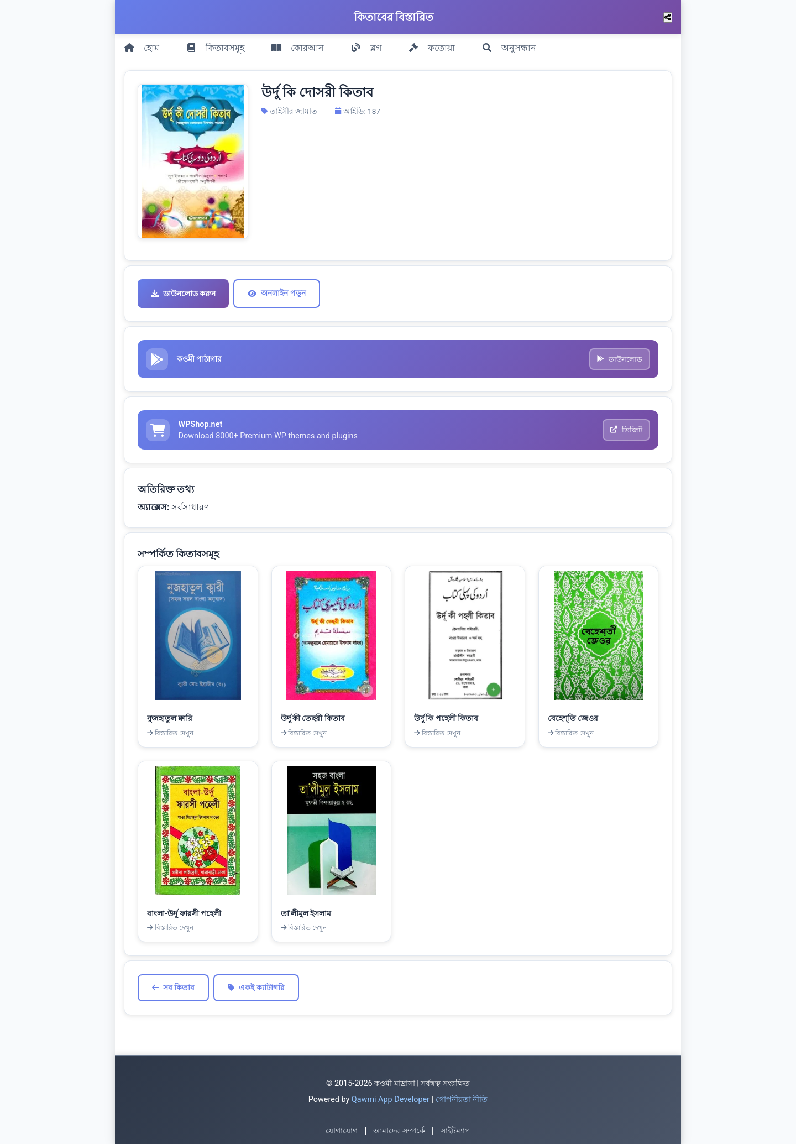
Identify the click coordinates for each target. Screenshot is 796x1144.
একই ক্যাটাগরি (256, 985)
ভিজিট (626, 427)
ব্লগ (365, 45)
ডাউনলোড (619, 355)
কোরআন (297, 45)
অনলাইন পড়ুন (277, 288)
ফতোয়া (431, 45)
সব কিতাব (173, 985)
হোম (141, 45)
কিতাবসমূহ (215, 45)
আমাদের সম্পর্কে (399, 1128)
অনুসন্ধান (508, 45)
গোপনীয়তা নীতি (462, 1098)
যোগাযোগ (342, 1128)
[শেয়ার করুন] (667, 17)
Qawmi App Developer (391, 1098)
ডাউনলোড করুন (183, 288)
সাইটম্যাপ (455, 1128)
